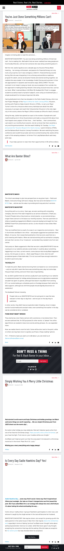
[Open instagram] (35, 369)
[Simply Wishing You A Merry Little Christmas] (32, 402)
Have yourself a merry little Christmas (42, 432)
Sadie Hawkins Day (11, 499)
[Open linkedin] (33, 369)
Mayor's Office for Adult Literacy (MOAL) (36, 101)
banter (6, 342)
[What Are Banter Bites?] (32, 177)
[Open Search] (59, 8)
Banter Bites (54, 13)
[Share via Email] (58, 146)
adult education (8, 145)
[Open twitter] (31, 369)
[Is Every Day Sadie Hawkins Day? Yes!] (32, 482)
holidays (7, 449)
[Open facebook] (28, 369)
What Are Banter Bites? (17, 156)
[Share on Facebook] (49, 146)
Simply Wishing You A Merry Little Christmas (29, 381)
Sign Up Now (43, 361)
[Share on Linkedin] (55, 146)
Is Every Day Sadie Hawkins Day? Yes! (25, 460)
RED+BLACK (10, 20)
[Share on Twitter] (52, 146)
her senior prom (12, 531)
